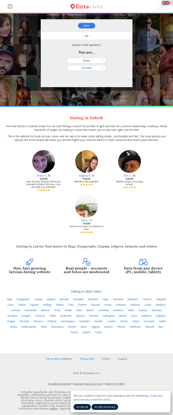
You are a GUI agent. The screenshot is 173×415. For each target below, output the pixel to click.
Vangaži (26, 315)
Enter (86, 25)
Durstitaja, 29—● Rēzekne (147, 68)
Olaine (22, 304)
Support (122, 359)
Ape (161, 326)
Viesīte (124, 321)
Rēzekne (93, 299)
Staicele (149, 326)
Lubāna (111, 321)
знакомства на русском (88, 383)
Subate (86, 332)
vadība (53, 408)
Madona (160, 304)
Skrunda (24, 321)
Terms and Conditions (59, 359)
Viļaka (13, 326)
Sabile (162, 321)
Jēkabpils (133, 299)
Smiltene (118, 310)
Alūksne (45, 310)
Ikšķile (68, 310)
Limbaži (15, 310)
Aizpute (143, 310)
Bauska (95, 304)
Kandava (157, 310)
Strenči (72, 326)
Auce (134, 315)
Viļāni (53, 315)
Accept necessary (104, 407)
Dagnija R (84, 175)
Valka (131, 310)
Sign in (163, 6)
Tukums (147, 299)
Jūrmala (64, 299)
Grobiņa (12, 315)
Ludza (107, 304)
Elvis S (127, 175)
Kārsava (38, 321)
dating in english (115, 383)
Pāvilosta (135, 326)
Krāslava (121, 304)
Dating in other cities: (86, 291)
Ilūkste (123, 315)
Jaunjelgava (68, 321)
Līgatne (95, 326)
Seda (44, 326)
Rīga (9, 299)
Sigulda (34, 304)
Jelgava (51, 299)
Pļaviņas (40, 315)
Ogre (105, 299)
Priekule (52, 321)
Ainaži (74, 332)
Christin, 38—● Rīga (147, 98)
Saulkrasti (66, 315)
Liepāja (38, 299)
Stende (98, 321)
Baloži (90, 310)
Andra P (41, 175)
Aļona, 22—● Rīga (25, 68)
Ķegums (160, 315)
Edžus (84, 220)
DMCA (106, 359)
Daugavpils (23, 299)
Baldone (146, 315)
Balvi (79, 310)
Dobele (82, 304)
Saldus (60, 304)
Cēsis (11, 304)
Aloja (84, 326)
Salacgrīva (109, 315)
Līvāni (147, 304)
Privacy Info (87, 359)
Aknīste (108, 326)
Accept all (82, 407)
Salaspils (161, 299)
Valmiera (118, 299)
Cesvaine (149, 321)
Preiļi (57, 310)
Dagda (11, 321)
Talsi (71, 304)
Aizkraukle (31, 310)
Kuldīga (47, 304)
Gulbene (135, 304)
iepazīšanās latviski (59, 383)
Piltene (121, 326)
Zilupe (135, 321)
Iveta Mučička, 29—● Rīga (25, 37)
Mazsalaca (57, 326)
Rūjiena (80, 315)
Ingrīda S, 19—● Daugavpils (25, 98)
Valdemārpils (28, 326)
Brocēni (93, 315)
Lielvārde (103, 310)
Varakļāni (84, 321)
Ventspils (78, 299)
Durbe (98, 332)
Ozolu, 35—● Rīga (147, 37)
